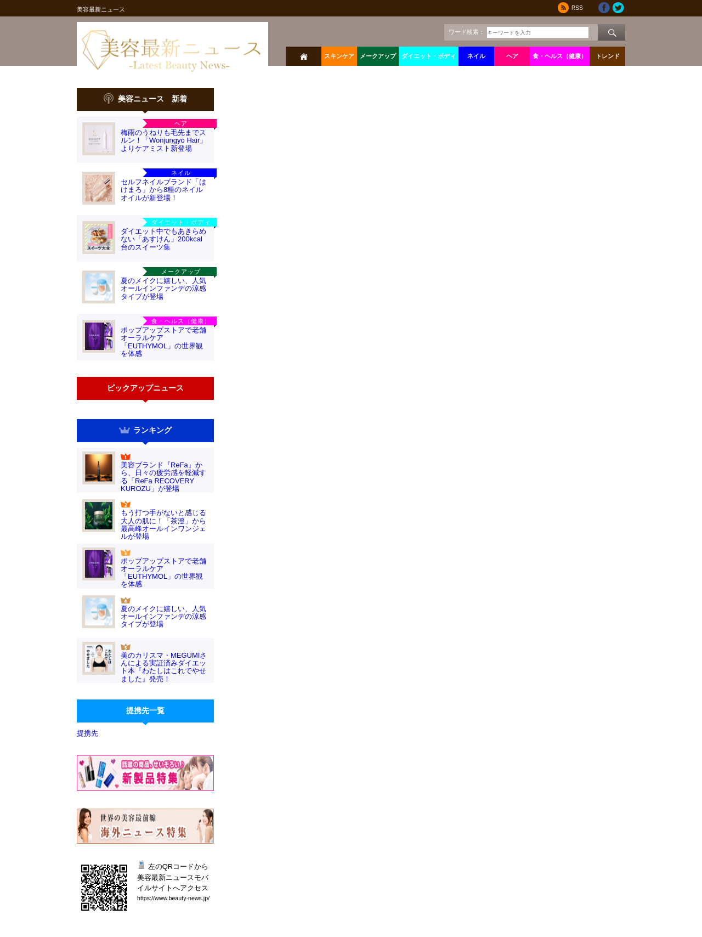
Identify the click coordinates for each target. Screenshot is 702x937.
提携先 (87, 733)
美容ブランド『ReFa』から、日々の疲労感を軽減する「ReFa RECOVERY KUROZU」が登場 (163, 477)
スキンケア (339, 56)
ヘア (512, 56)
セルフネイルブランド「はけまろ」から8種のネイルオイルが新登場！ (163, 190)
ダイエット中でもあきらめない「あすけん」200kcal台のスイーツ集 (163, 239)
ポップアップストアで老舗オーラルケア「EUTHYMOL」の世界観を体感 (163, 342)
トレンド (608, 56)
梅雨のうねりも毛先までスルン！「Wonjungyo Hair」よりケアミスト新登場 (164, 140)
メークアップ (378, 56)
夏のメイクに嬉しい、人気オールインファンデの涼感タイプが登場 (163, 288)
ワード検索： (467, 32)
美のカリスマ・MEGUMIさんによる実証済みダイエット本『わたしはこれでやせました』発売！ (164, 667)
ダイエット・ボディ (428, 56)
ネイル (476, 56)
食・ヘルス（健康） (560, 56)
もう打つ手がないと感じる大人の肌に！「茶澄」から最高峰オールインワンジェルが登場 (163, 524)
